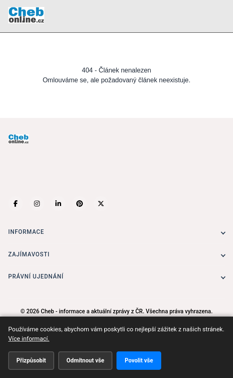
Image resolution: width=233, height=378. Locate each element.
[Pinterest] (79, 203)
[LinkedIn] (58, 203)
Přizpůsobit (31, 360)
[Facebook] (15, 203)
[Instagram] (37, 203)
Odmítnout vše (85, 360)
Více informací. (28, 338)
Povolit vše (139, 360)
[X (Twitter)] (101, 203)
